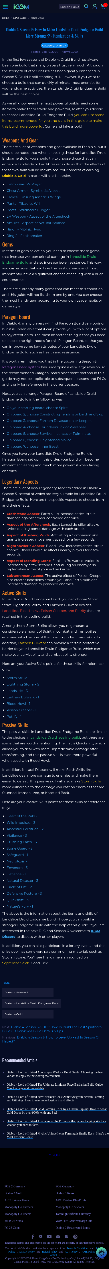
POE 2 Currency (14, 1186)
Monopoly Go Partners (18, 1207)
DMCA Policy (27, 1251)
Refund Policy (49, 1251)
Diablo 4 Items (65, 1193)
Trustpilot (54, 1155)
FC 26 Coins (12, 1227)
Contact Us (55, 1255)
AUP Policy (71, 1251)
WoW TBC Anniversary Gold (74, 1221)
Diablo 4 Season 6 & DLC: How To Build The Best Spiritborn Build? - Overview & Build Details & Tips (52, 1029)
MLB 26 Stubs (13, 1221)
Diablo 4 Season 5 (16, 992)
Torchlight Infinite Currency (73, 1214)
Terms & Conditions (78, 1248)
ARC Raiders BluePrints (71, 1200)
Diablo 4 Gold (13, 1014)
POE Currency (65, 1186)
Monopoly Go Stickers (70, 1207)
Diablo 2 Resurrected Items (73, 1227)
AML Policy (88, 1251)
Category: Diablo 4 (54, 45)
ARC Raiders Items (16, 1200)
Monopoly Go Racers (17, 1214)
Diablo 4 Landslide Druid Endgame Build (31, 1003)
